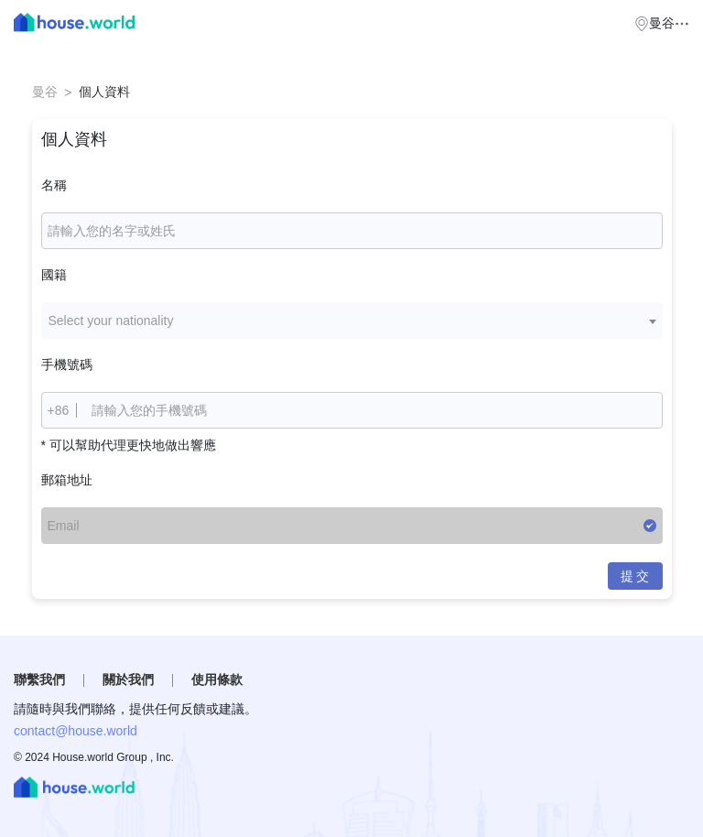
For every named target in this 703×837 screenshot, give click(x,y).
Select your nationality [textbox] (111, 320)
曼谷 (45, 91)
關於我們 (128, 679)
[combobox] (352, 320)
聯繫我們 (39, 679)
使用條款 (217, 679)
